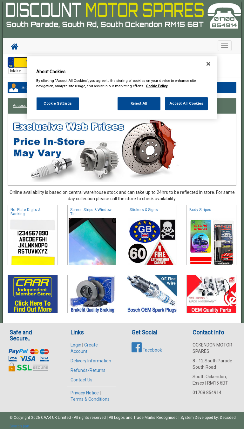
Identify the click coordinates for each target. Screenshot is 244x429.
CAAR (46, 414)
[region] (122, 87)
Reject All (139, 103)
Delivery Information (91, 357)
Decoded (228, 414)
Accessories (24, 102)
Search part (20, 423)
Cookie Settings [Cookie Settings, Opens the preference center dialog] (58, 103)
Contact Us (81, 376)
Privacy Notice (85, 389)
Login (76, 341)
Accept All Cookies (186, 103)
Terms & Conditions (90, 396)
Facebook (147, 346)
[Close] (208, 64)
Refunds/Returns (88, 367)
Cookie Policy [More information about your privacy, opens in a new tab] (156, 86)
